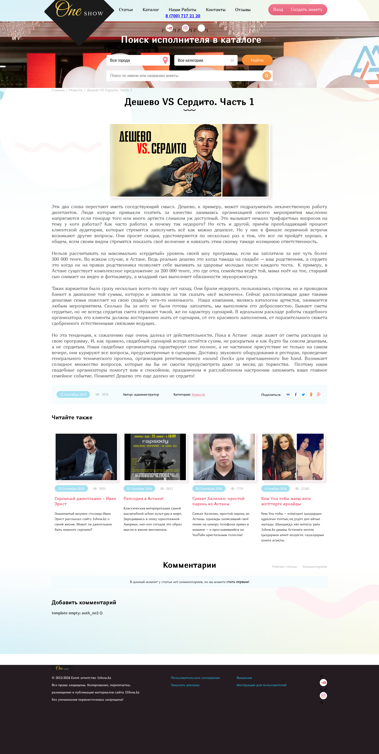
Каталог (151, 9)
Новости (198, 394)
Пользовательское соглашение (195, 678)
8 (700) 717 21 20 (183, 15)
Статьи (126, 9)
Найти (257, 60)
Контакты (216, 9)
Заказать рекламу (185, 685)
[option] (86, 482)
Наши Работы (182, 9)
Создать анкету (306, 9)
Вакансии (244, 678)
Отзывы (243, 9)
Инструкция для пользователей (261, 685)
